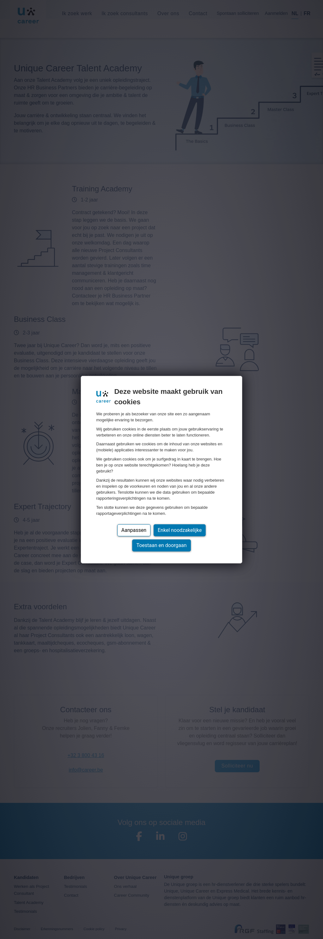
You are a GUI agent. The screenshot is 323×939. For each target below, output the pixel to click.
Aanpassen (134, 530)
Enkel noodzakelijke (180, 530)
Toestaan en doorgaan (161, 545)
